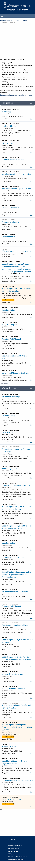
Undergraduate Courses (15, 845)
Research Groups (13, 851)
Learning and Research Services (17, 856)
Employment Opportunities (16, 859)
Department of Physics (6, 20)
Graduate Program (21, 20)
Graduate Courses (13, 848)
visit (31, 119)
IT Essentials (12, 854)
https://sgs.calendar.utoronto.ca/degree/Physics (16, 95)
